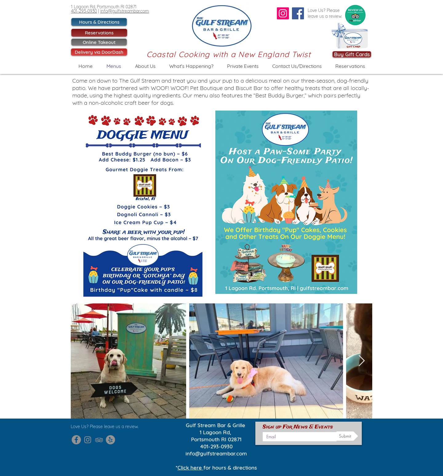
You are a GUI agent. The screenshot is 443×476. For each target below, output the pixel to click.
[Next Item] (361, 361)
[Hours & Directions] (99, 22)
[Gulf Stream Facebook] (76, 439)
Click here (190, 467)
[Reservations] (99, 33)
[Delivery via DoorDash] (99, 52)
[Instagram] (283, 13)
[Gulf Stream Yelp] (110, 439)
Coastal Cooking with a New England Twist (228, 54)
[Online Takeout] (99, 42)
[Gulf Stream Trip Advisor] (99, 439)
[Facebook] (298, 13)
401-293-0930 (84, 11)
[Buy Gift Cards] (352, 54)
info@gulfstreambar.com (124, 11)
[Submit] (347, 436)
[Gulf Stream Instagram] (87, 439)
